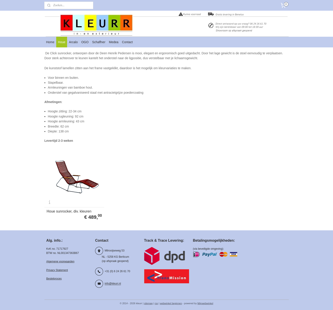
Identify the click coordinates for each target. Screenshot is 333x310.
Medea (113, 42)
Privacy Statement (57, 268)
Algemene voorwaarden (60, 259)
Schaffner (99, 42)
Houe (61, 42)
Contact (127, 42)
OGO (85, 42)
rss (156, 301)
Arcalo (73, 42)
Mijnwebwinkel (205, 301)
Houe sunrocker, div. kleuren (68, 209)
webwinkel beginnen (171, 301)
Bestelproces (54, 277)
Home (50, 42)
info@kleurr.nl (113, 282)
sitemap (148, 301)
